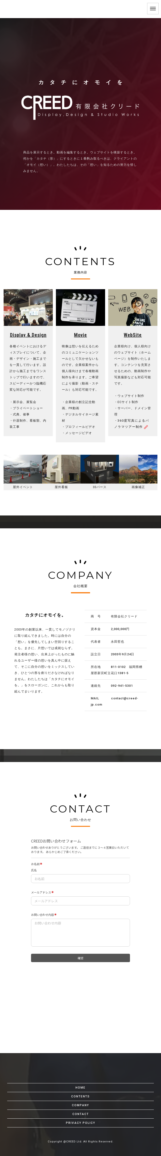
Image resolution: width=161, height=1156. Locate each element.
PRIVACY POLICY (80, 1123)
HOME (80, 1087)
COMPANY (80, 1105)
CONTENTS (80, 1096)
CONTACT (80, 1114)
